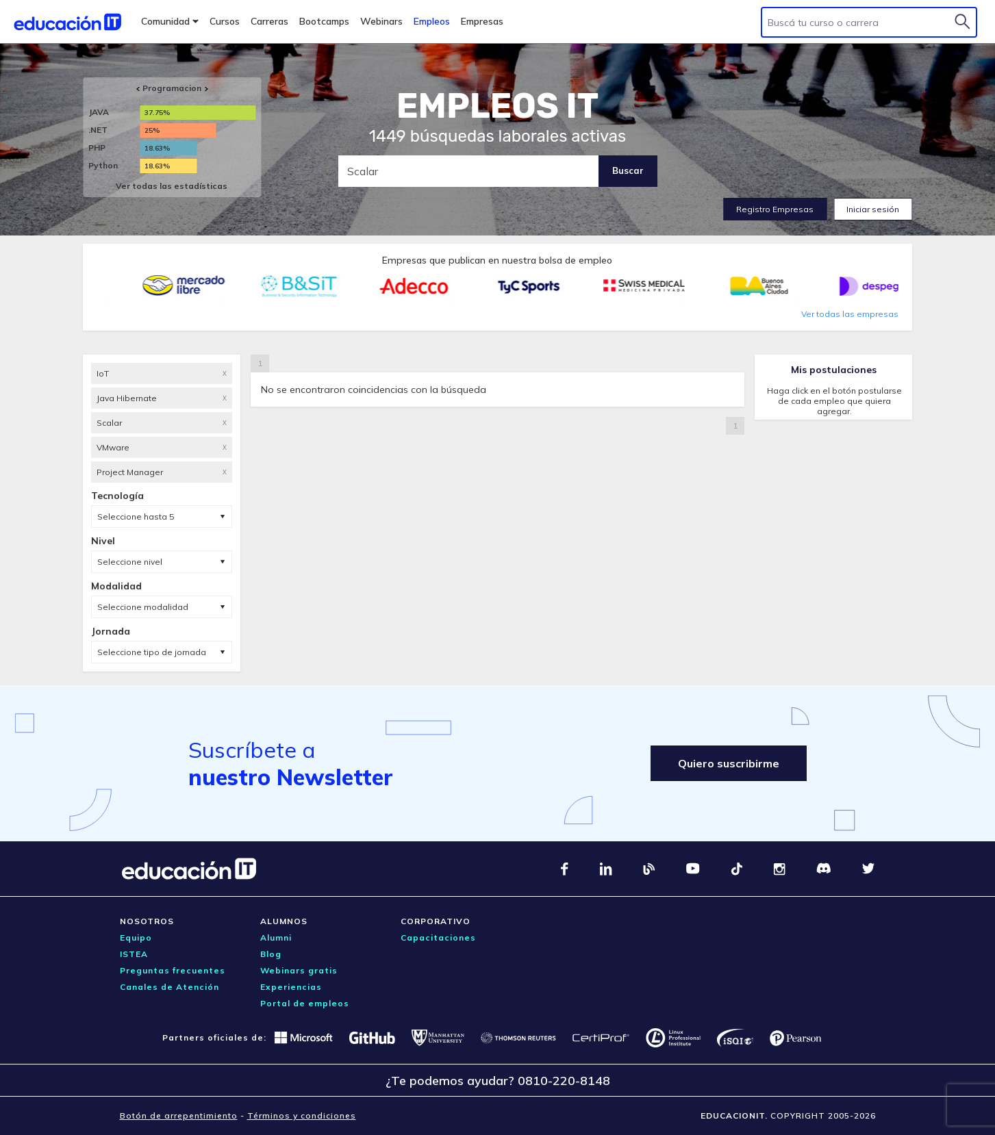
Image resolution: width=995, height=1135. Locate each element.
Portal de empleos (304, 1003)
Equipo (136, 937)
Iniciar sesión (872, 209)
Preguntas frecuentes (172, 970)
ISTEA (134, 954)
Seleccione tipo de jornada (151, 652)
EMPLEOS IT (497, 106)
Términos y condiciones (301, 1115)
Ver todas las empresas (849, 314)
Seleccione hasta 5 (135, 516)
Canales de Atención (169, 987)
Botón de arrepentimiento (179, 1115)
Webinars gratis (299, 970)
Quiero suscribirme (728, 763)
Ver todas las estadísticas (171, 186)
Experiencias (291, 987)
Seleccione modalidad (142, 607)
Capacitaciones (438, 937)
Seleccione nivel (129, 562)
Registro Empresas (775, 209)
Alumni (276, 937)
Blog (270, 954)
